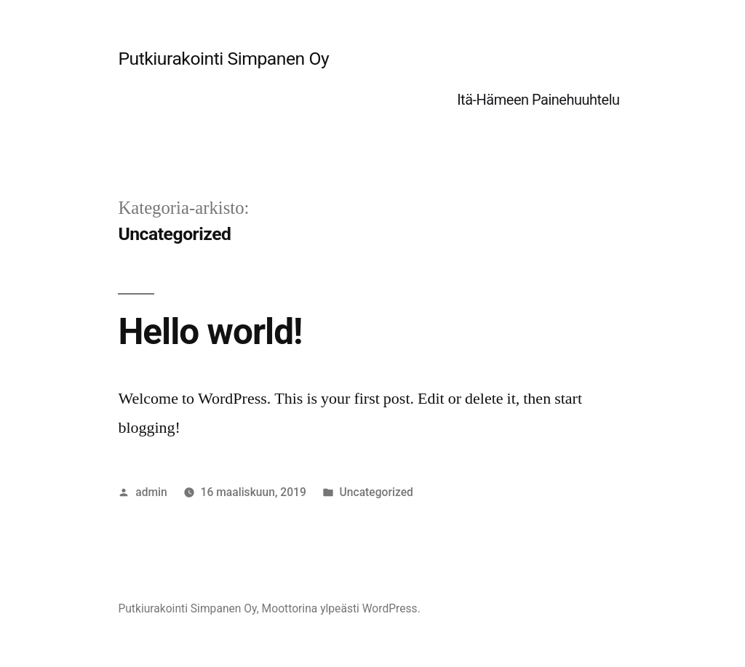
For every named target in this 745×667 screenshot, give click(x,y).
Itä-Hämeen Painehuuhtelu (538, 99)
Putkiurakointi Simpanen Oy (223, 58)
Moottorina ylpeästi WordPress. (341, 608)
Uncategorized (376, 492)
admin (151, 492)
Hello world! (210, 332)
